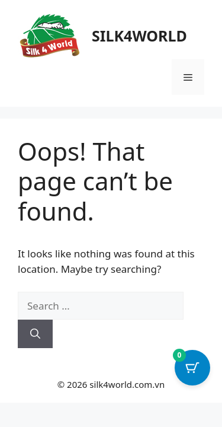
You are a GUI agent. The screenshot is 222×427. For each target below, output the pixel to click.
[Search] (35, 334)
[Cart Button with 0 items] (192, 367)
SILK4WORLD (139, 36)
